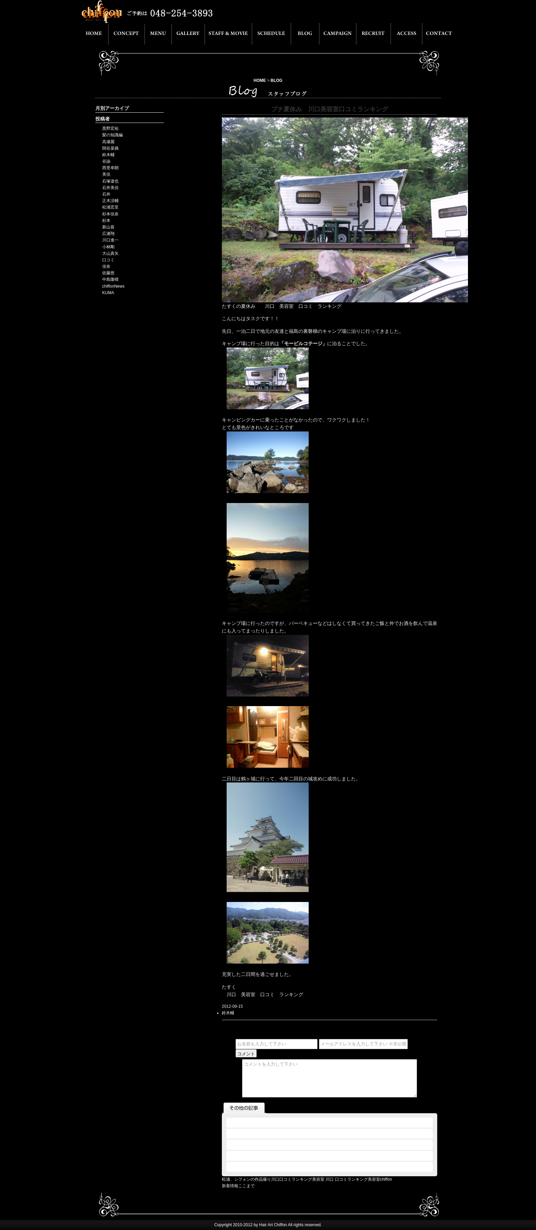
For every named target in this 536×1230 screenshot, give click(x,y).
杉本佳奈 (110, 214)
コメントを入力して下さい (329, 1078)
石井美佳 (110, 187)
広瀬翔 (108, 233)
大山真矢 (110, 253)
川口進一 (110, 240)
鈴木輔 (108, 154)
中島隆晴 (110, 279)
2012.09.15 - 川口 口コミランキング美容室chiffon (273, 1122)
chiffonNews (113, 286)
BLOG (277, 80)
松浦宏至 (110, 207)
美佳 (106, 174)
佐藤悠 (108, 273)
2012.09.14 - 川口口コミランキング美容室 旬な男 (273, 1144)
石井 (106, 194)
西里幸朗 (110, 167)
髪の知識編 (112, 135)
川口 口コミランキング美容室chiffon (358, 1179)
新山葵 (108, 227)
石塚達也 (110, 181)
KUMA (108, 292)
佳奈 (106, 266)
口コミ (108, 260)
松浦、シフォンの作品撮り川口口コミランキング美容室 (273, 1179)
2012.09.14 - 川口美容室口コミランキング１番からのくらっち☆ (287, 1133)
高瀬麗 (108, 141)
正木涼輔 (110, 200)
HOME (260, 80)
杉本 (106, 220)
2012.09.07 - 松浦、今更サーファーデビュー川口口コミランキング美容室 (295, 1166)
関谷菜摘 (110, 148)
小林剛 (108, 246)
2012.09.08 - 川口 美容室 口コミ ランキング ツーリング (279, 1155)
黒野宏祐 (110, 128)
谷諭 (106, 161)
